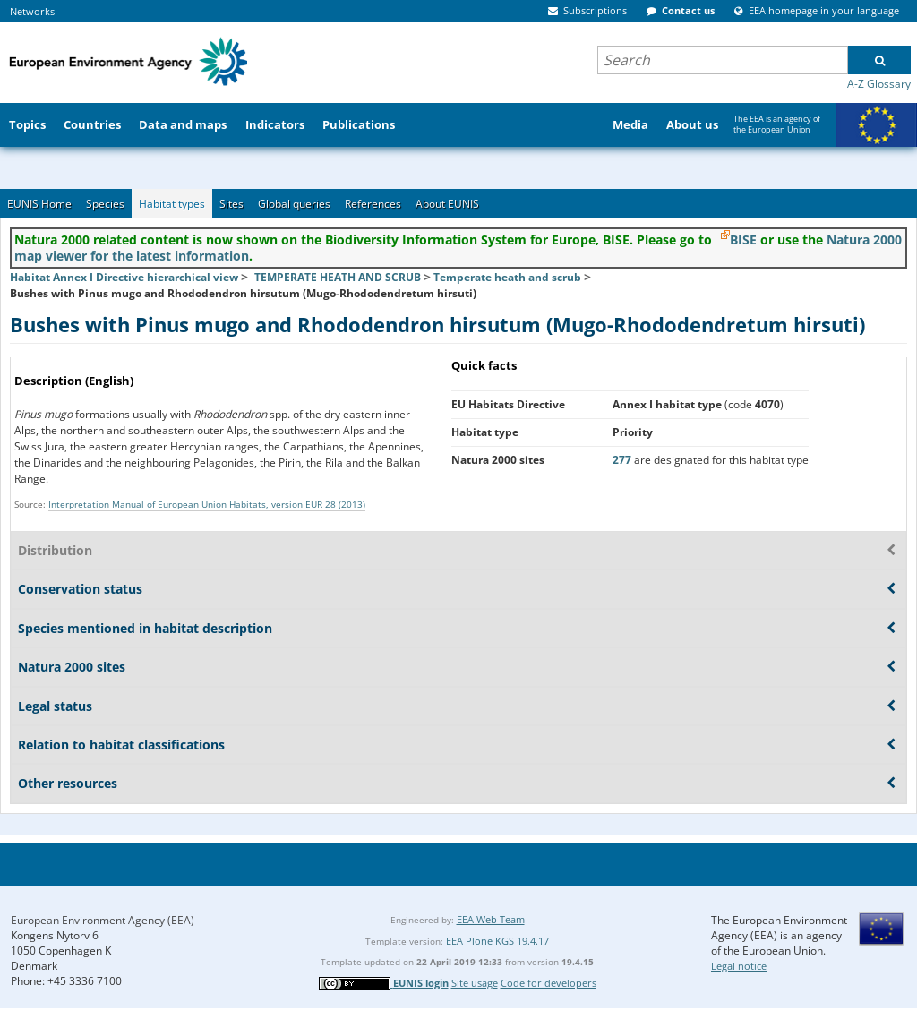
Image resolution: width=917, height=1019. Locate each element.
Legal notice (739, 965)
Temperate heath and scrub (507, 277)
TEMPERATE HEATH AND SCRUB (337, 277)
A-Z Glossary (879, 83)
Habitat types (172, 203)
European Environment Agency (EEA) (102, 920)
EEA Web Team (491, 919)
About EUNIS (447, 203)
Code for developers (548, 982)
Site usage (474, 982)
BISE (743, 239)
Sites (231, 203)
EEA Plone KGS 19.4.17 (497, 940)
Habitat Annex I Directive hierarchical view (124, 277)
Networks (32, 11)
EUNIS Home (39, 203)
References (373, 203)
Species (105, 203)
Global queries (294, 203)
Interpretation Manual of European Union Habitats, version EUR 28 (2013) (206, 504)
